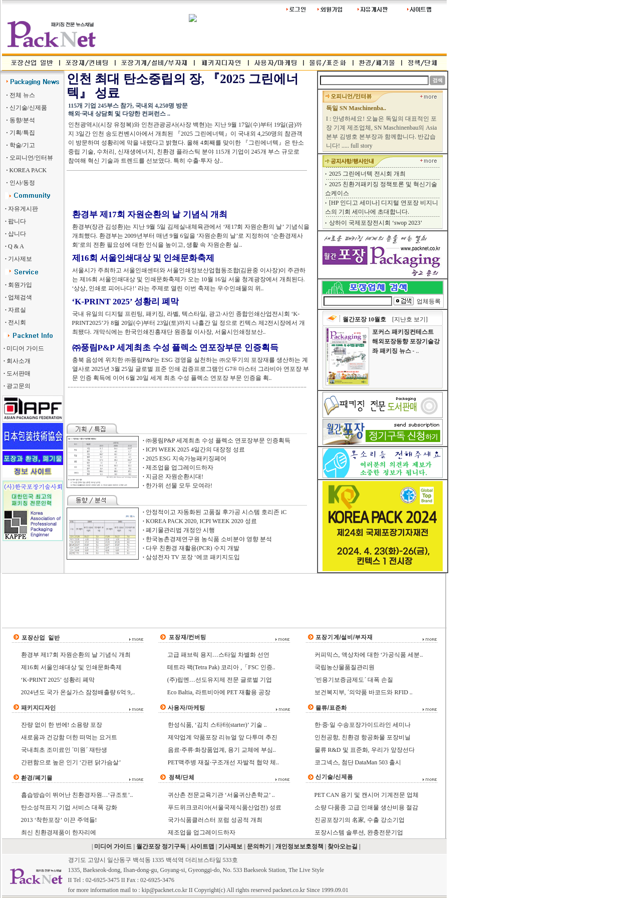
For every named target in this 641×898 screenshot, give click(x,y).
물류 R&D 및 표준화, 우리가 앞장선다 (364, 749)
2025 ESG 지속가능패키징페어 (186, 458)
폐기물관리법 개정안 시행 (180, 530)
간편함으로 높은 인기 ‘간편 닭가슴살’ (71, 762)
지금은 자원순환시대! (174, 476)
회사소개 (19, 360)
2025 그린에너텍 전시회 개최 (367, 173)
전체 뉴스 (22, 95)
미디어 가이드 (25, 348)
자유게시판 (23, 208)
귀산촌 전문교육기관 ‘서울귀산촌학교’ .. (221, 794)
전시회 (17, 322)
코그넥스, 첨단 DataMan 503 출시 (358, 762)
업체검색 (20, 297)
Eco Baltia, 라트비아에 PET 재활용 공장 (218, 692)
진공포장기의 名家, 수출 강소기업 (359, 819)
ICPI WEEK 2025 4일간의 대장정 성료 (195, 449)
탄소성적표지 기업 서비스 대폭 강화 (69, 807)
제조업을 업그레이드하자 (179, 467)
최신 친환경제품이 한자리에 (58, 832)
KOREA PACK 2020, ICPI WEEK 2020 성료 (201, 521)
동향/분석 (21, 120)
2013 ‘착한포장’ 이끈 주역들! (59, 819)
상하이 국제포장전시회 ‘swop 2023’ (375, 222)
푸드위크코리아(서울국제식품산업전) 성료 (224, 807)
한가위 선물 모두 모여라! (179, 485)
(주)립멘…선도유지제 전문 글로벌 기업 (219, 679)
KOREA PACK (27, 170)
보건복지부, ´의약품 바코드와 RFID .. (363, 692)
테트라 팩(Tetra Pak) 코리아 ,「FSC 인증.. (221, 667)
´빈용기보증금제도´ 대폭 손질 (354, 679)
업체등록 (429, 301)
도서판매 (19, 373)
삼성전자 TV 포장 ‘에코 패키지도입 (193, 557)
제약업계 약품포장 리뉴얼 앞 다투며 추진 (222, 737)
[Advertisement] (184, 189)
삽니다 (17, 233)
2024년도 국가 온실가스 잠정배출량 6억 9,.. (78, 692)
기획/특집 (21, 132)
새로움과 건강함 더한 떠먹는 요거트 (69, 737)
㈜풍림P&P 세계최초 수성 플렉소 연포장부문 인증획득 (175, 347)
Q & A (16, 246)
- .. (406, 341)
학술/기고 (21, 145)
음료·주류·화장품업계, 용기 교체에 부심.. (222, 749)
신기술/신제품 (27, 107)
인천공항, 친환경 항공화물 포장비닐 (362, 737)
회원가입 (20, 284)
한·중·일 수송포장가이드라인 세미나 (362, 724)
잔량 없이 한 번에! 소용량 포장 (62, 724)
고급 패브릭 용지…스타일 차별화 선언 (218, 654)
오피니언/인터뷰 (30, 157)
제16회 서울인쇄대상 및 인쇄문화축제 (143, 258)
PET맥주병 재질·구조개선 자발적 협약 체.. (223, 762)
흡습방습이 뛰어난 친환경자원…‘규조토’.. (77, 794)
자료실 (17, 309)
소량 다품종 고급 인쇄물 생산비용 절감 (366, 807)
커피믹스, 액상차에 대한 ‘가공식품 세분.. (368, 654)
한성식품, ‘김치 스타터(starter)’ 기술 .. (217, 724)
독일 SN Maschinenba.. (356, 108)
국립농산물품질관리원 (344, 667)
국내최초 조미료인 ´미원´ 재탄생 (64, 749)
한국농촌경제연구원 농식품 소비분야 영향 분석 (209, 539)
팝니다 (17, 221)
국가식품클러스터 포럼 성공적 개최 (215, 819)
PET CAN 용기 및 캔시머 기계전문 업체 (366, 794)
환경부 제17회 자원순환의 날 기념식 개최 (149, 214)
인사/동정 (21, 182)
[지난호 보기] (410, 319)
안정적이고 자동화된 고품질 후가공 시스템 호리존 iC (216, 512)
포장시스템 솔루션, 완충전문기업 (358, 832)
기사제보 (20, 258)
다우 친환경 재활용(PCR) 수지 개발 (192, 548)
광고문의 (19, 385)
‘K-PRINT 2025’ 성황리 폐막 (125, 301)
